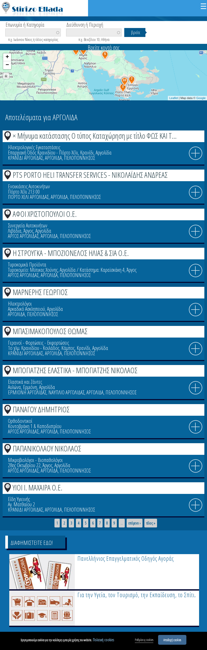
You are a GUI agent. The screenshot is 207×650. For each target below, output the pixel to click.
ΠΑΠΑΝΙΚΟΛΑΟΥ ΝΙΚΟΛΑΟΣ (47, 448)
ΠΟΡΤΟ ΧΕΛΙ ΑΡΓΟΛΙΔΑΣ (28, 196)
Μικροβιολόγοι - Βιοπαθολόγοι (35, 460)
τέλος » (150, 523)
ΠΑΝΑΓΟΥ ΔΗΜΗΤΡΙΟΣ (41, 409)
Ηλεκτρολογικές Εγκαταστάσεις (34, 147)
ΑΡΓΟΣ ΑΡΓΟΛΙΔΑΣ (23, 236)
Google (201, 98)
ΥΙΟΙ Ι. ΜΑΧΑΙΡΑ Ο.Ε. (37, 487)
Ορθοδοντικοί (20, 420)
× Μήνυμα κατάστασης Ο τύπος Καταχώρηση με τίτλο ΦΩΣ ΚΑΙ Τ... (95, 135)
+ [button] (7, 57)
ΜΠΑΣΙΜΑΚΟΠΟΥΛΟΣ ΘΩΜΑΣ (50, 331)
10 (7, 486)
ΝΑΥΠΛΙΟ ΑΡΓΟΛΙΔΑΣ (66, 392)
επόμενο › (134, 523)
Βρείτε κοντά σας (103, 47)
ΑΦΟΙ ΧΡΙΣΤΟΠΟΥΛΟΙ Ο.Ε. (45, 214)
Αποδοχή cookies (172, 641)
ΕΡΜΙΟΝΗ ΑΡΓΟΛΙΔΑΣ (27, 392)
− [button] (7, 65)
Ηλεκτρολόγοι (20, 303)
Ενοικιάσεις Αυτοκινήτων (29, 186)
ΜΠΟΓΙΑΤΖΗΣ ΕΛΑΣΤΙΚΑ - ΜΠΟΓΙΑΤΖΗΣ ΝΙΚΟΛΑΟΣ (75, 370)
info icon (196, 153)
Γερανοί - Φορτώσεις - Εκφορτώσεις (38, 342)
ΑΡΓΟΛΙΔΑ (53, 157)
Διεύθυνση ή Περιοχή (84, 24)
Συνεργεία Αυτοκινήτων (27, 225)
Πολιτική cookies (103, 641)
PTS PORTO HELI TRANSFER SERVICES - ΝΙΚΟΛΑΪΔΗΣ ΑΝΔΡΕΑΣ (90, 175)
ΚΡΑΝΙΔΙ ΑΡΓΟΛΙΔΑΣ (25, 157)
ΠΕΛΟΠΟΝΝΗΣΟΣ (79, 157)
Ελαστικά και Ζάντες (25, 381)
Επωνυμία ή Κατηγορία (25, 24)
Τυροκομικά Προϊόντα (27, 264)
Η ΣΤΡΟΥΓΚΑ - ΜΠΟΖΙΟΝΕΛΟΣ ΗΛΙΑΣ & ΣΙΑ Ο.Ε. (71, 253)
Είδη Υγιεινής (19, 499)
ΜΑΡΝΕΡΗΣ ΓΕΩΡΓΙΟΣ (40, 292)
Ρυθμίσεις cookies (144, 641)
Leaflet (173, 98)
